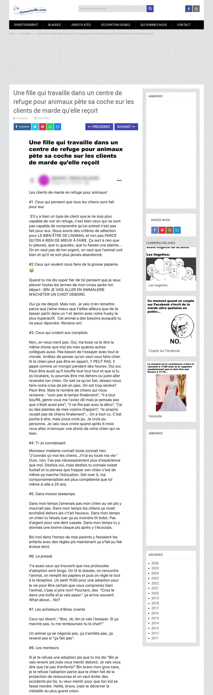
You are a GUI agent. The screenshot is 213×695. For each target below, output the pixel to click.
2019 (155, 598)
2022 (155, 583)
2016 (155, 613)
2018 (155, 603)
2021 (155, 588)
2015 (155, 618)
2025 (155, 568)
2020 (155, 593)
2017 (155, 608)
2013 (155, 628)
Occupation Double (115, 24)
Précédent (99, 127)
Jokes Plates (81, 24)
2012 (155, 633)
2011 (155, 638)
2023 (155, 578)
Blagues (54, 24)
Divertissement (26, 24)
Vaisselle (155, 416)
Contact (184, 24)
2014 (155, 623)
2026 (155, 563)
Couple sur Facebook (164, 351)
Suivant (126, 127)
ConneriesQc (22, 118)
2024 (155, 573)
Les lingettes (158, 285)
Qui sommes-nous (153, 24)
